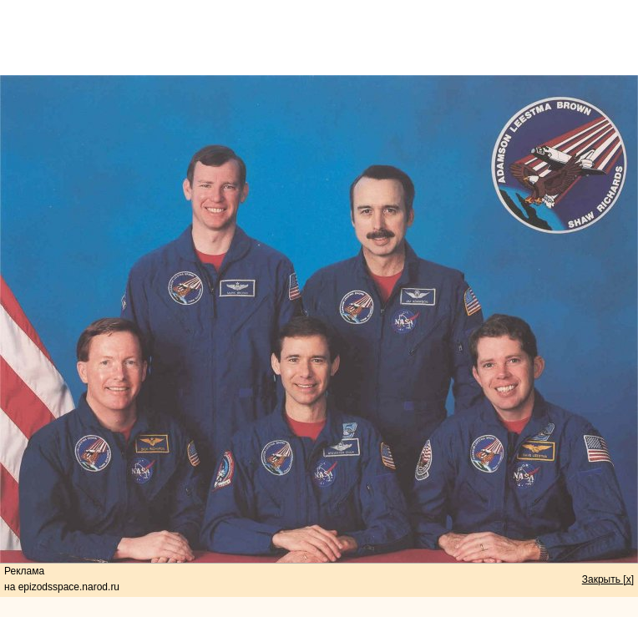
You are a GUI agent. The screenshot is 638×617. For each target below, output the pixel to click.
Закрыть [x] (608, 579)
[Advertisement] (319, 37)
